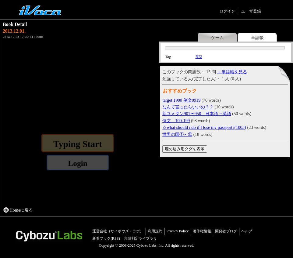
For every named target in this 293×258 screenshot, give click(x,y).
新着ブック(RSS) (106, 238)
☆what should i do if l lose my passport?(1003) (204, 127)
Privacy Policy (177, 231)
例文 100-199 (176, 120)
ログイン (227, 11)
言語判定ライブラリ (140, 238)
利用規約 (155, 231)
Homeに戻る (21, 210)
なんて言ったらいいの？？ (188, 106)
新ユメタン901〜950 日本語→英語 (196, 113)
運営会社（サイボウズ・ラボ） (117, 231)
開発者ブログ (226, 231)
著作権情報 (202, 231)
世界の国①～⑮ (177, 134)
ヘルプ (246, 231)
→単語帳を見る (232, 71)
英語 (199, 57)
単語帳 (257, 37)
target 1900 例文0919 (181, 100)
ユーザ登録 (251, 11)
